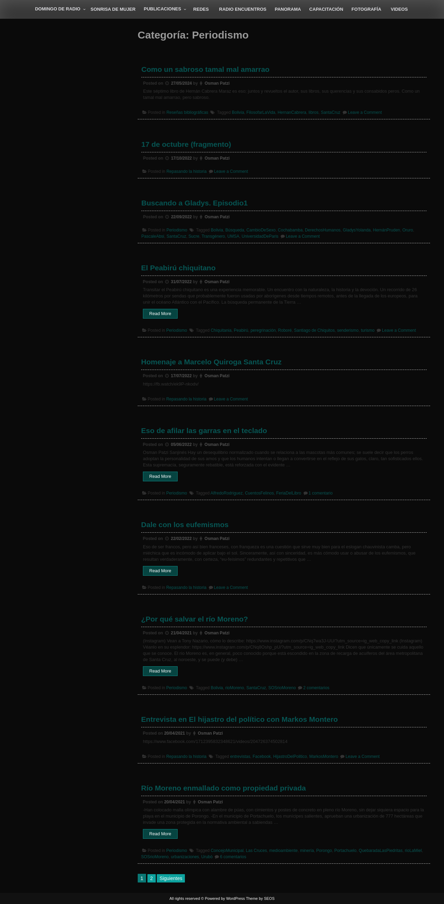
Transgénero (215, 235)
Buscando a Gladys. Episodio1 (196, 203)
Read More (163, 314)
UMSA (235, 235)
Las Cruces (256, 850)
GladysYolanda (354, 229)
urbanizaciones (185, 856)
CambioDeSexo (261, 229)
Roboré (285, 330)
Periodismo (180, 229)
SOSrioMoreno (282, 687)
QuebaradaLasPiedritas (380, 850)
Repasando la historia (189, 171)
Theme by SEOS (260, 898)
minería (307, 850)
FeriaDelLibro (288, 493)
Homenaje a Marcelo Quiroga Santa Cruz (211, 362)
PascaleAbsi (156, 235)
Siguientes (171, 878)
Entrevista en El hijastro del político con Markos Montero (239, 719)
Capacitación (326, 9)
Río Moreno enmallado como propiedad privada (223, 788)
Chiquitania (221, 330)
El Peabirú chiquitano (178, 268)
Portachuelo (345, 850)
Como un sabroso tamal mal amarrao (207, 70)
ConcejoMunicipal (227, 850)
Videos (399, 9)
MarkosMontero (323, 756)
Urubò (207, 856)
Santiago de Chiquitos (314, 330)
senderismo (348, 330)
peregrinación (263, 330)
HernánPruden (383, 229)
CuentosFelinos (259, 493)
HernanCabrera (291, 112)
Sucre (196, 235)
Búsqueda (236, 229)
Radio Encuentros (243, 9)
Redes (201, 9)
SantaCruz (329, 112)
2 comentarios (316, 687)
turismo (367, 330)
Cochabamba (290, 229)
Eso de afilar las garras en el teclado (204, 430)
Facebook (262, 756)
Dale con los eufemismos (185, 525)
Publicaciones (162, 8)
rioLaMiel (413, 850)
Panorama (288, 9)
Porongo (324, 850)
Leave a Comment (362, 112)
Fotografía (366, 9)
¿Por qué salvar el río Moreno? (194, 619)
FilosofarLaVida (261, 112)
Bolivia (239, 112)
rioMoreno (234, 687)
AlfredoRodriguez (227, 493)
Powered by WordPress (225, 898)
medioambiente (283, 850)
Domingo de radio (57, 8)
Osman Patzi (219, 83)
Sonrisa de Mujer (113, 9)
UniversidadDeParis (261, 235)
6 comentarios (233, 856)
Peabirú (241, 330)
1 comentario (321, 493)
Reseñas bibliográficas (190, 112)
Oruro (404, 229)
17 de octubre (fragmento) (188, 144)
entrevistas (240, 756)
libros (312, 112)
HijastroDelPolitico (290, 756)
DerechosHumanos (321, 229)
